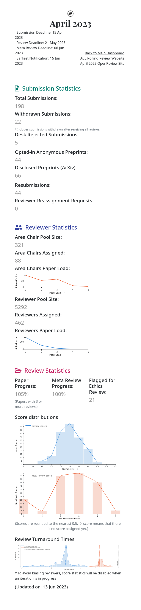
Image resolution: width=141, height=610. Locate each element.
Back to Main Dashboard (104, 53)
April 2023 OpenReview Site (102, 63)
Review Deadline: (41, 42)
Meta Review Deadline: (39, 57)
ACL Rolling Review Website (102, 58)
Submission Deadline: (39, 35)
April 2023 (70, 23)
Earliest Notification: (37, 61)
